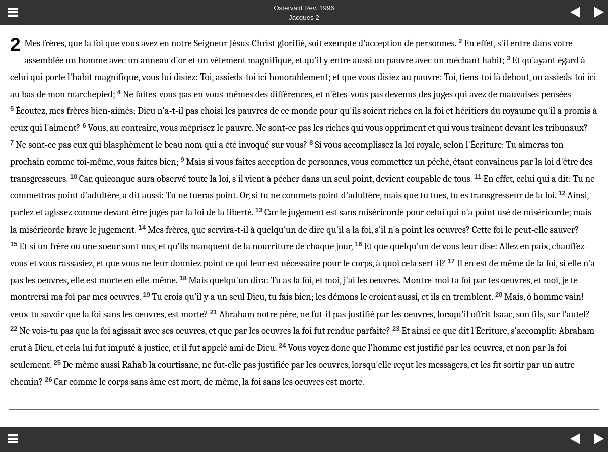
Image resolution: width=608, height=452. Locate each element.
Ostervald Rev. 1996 (304, 8)
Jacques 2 (304, 17)
